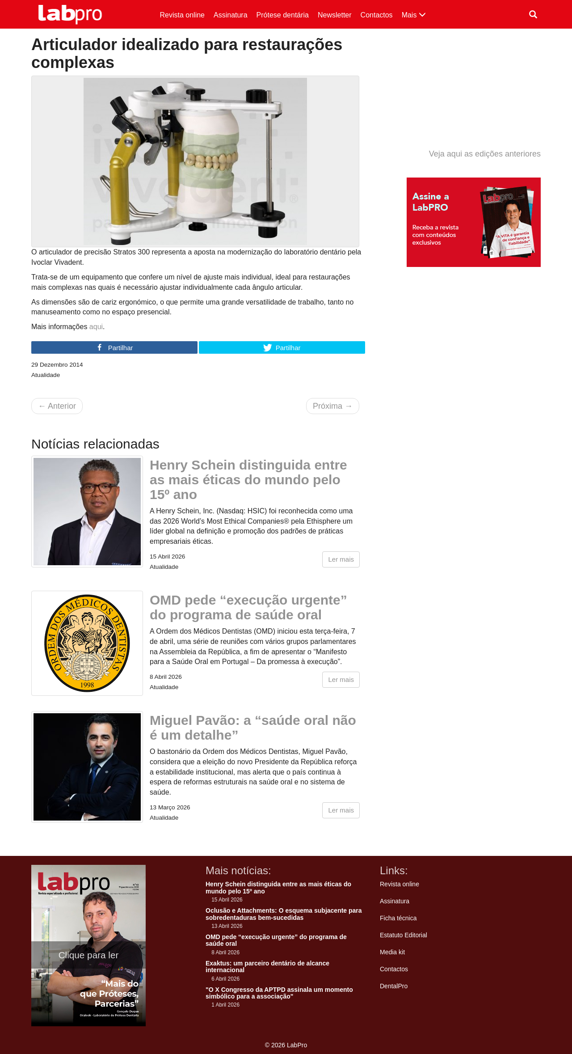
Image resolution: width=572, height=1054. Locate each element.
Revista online (182, 15)
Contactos (377, 15)
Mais (414, 15)
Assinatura (231, 15)
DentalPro (394, 986)
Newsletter (335, 15)
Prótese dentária (283, 15)
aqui (96, 326)
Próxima (333, 406)
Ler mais (341, 559)
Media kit (392, 952)
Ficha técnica (398, 918)
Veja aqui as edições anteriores (485, 153)
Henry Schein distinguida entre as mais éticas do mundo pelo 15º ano (248, 479)
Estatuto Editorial (403, 935)
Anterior (57, 406)
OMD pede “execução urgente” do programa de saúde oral (248, 607)
